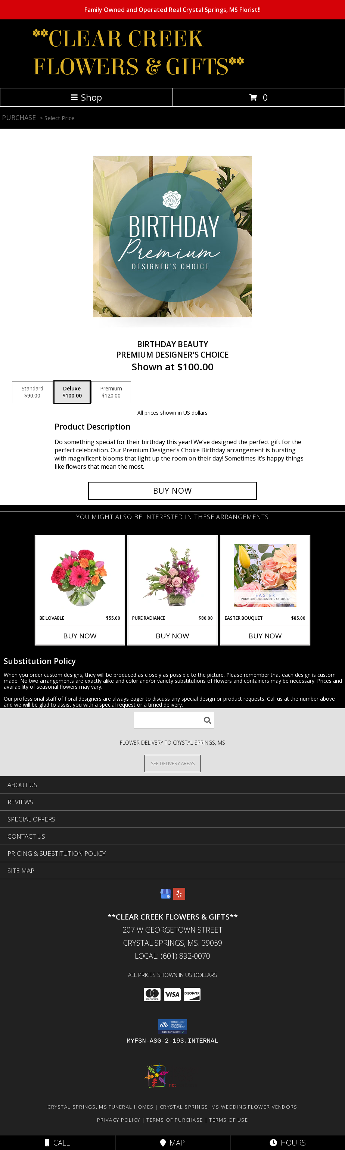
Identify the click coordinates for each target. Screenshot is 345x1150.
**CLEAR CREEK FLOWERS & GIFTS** (138, 53)
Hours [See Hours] (288, 1143)
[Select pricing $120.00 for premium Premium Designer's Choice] (111, 392)
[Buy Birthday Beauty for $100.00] (172, 491)
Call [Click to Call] (57, 1143)
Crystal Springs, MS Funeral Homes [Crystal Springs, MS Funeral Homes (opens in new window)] (100, 1106)
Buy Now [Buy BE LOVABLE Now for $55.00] (80, 636)
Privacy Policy (118, 1119)
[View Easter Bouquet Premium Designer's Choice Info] (265, 575)
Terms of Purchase (174, 1119)
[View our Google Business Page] (166, 897)
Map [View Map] (172, 1143)
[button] (172, 1026)
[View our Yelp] (179, 897)
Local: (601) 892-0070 (172, 956)
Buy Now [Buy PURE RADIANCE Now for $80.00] (172, 636)
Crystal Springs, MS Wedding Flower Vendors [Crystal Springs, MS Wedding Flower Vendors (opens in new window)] (229, 1106)
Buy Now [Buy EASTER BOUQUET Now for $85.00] (265, 636)
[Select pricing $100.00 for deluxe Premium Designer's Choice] (72, 392)
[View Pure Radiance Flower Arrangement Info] (173, 575)
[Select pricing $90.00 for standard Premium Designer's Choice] (32, 392)
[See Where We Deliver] (172, 763)
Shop (86, 97)
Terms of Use (228, 1119)
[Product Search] (174, 720)
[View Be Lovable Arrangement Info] (80, 575)
